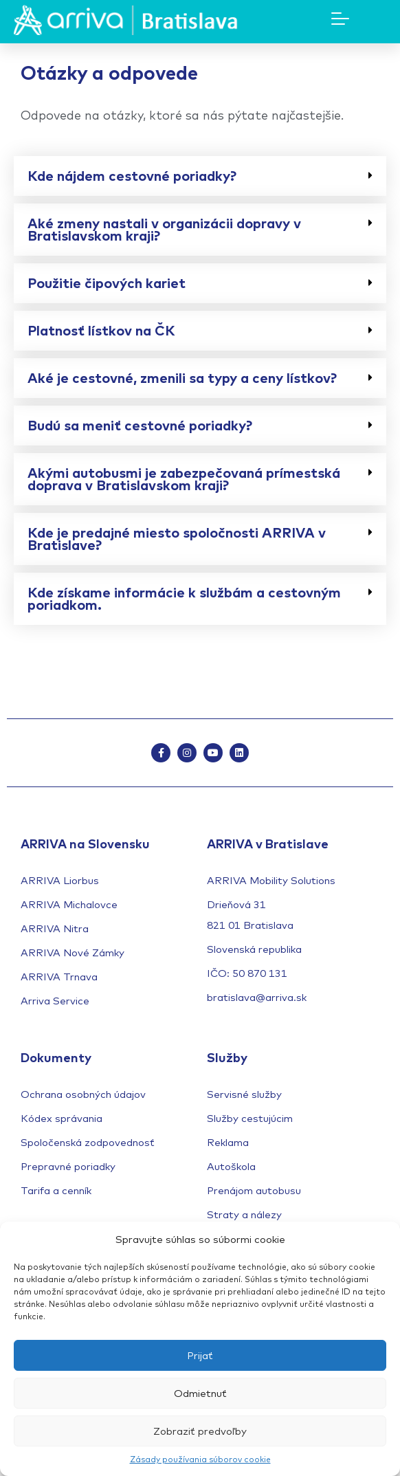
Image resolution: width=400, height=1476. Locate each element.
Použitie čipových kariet (106, 282)
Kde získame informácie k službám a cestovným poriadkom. (184, 598)
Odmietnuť (200, 1393)
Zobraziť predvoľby (200, 1431)
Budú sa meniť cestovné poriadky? (139, 425)
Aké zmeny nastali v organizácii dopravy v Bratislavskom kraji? (164, 229)
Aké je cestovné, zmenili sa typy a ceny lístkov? (182, 377)
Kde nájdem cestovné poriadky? (131, 175)
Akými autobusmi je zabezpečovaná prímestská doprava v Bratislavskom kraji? (183, 479)
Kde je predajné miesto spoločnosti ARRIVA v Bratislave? (176, 538)
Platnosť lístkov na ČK (101, 330)
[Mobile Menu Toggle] (340, 18)
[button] (200, 176)
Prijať (200, 1355)
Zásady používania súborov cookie (200, 1459)
